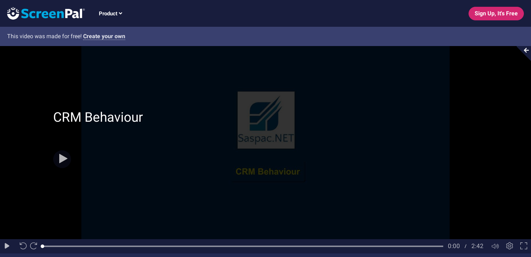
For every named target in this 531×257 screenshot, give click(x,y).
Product (110, 13)
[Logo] (42, 13)
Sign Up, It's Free (496, 13)
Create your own (104, 36)
